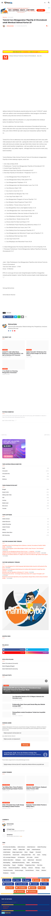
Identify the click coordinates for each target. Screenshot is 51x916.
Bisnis (26, 852)
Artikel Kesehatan (36, 849)
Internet (36, 857)
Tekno (16, 880)
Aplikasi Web (22, 849)
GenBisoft (5, 908)
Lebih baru (4, 434)
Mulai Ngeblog (6, 862)
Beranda (5, 17)
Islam (41, 888)
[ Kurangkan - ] (36, 51)
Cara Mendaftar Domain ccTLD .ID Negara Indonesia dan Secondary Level (28, 697)
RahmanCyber (12, 324)
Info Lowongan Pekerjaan (9, 857)
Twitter (37, 870)
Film (25, 497)
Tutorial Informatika (8, 870)
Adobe (44, 884)
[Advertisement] (26, 40)
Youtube (25, 508)
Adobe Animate (25, 519)
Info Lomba (29, 857)
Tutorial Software (29, 870)
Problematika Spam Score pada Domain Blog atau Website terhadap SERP (28, 705)
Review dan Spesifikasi (14, 867)
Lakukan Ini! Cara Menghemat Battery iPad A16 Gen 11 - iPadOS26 (18, 551)
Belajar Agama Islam (17, 852)
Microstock (25, 506)
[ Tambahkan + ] (26, 51)
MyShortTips (6, 906)
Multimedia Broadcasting (18, 862)
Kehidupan (18, 860)
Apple (25, 468)
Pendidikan (20, 865)
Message (25, 745)
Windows (25, 479)
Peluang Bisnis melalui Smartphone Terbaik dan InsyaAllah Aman (28, 713)
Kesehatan (31, 891)
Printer (4, 867)
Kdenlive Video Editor (25, 532)
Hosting (25, 500)
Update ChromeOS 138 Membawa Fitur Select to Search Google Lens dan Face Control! (36, 353)
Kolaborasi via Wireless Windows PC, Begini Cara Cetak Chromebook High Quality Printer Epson (25, 554)
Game (38, 854)
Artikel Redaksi (6, 852)
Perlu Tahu (39, 865)
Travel (43, 867)
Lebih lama (46, 434)
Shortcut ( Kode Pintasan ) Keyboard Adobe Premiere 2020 (36, 788)
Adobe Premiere (25, 527)
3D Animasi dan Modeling (9, 847)
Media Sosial (25, 503)
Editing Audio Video (25, 495)
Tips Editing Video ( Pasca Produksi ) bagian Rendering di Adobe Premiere (12, 788)
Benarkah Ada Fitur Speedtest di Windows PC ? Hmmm (15, 572)
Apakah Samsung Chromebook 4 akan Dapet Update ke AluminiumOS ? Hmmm (21, 553)
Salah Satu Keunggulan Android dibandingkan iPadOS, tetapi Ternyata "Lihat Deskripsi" (23, 548)
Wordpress (5, 873)
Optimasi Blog (6, 865)
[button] (2, 2)
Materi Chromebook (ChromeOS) (10, 663)
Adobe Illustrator (25, 521)
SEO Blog (24, 867)
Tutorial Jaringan (19, 870)
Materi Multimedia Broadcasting (10, 668)
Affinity (25, 530)
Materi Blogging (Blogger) (8, 666)
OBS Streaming (25, 535)
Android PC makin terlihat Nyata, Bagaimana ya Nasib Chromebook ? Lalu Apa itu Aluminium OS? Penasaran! (12, 353)
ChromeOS (10, 17)
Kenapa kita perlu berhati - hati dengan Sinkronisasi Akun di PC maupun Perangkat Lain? (23, 573)
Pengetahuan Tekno (30, 865)
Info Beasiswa (21, 857)
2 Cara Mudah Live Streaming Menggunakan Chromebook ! (10, 371)
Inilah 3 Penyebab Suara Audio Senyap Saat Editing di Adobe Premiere (13, 805)
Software (30, 867)
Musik (28, 862)
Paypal (14, 865)
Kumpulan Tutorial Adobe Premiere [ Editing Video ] (36, 805)
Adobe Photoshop (25, 524)
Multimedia (7, 884)
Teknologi (37, 867)
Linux (25, 476)
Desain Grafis (25, 492)
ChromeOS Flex (25, 473)
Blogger (25, 489)
